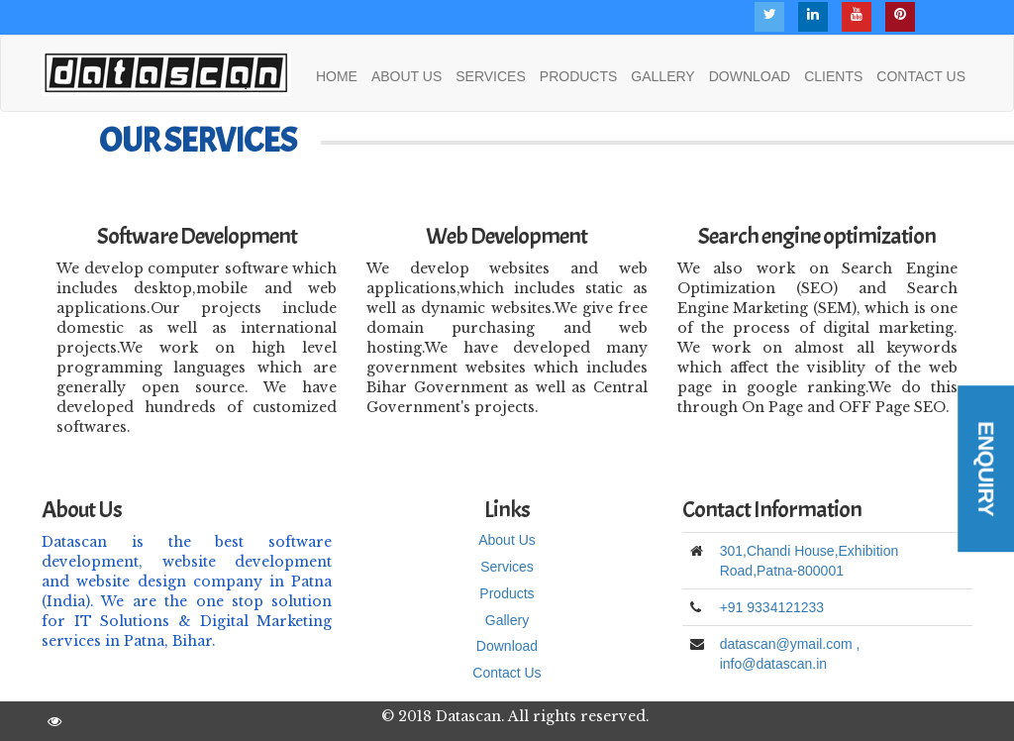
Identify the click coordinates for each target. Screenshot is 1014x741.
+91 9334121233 (772, 607)
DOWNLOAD (749, 76)
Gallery (507, 620)
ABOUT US (406, 76)
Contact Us (506, 673)
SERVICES (491, 76)
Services (507, 567)
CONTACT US (920, 76)
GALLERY (662, 76)
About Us (507, 540)
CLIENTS (833, 76)
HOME (336, 76)
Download (507, 646)
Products (506, 593)
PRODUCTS (579, 76)
